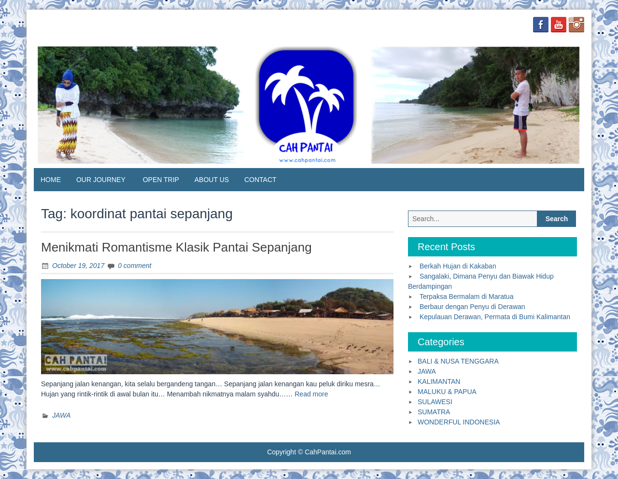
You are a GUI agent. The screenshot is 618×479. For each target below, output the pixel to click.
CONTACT (260, 179)
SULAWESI (435, 402)
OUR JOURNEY (101, 179)
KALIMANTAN (439, 381)
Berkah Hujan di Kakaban (458, 266)
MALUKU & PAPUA (447, 391)
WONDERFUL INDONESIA (459, 422)
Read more (311, 394)
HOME (51, 179)
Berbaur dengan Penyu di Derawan (472, 306)
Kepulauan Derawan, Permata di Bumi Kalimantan (495, 317)
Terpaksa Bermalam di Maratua (467, 296)
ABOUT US (212, 179)
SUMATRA (434, 412)
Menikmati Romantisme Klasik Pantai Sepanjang (176, 247)
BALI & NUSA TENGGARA (458, 361)
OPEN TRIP (161, 179)
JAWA (61, 415)
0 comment (134, 265)
